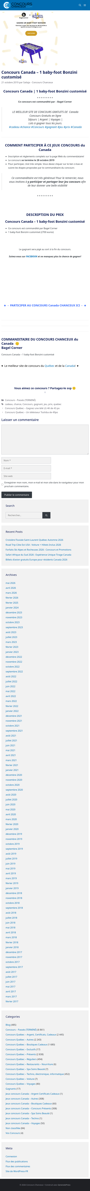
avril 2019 (11, 873)
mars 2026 (11, 592)
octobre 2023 (13, 622)
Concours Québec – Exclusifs (21, 1049)
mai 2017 (10, 986)
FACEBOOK (31, 256)
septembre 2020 (14, 789)
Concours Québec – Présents (21, 1054)
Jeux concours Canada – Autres (22, 1098)
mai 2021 (10, 750)
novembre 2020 (14, 779)
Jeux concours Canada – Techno (22, 1118)
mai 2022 (10, 691)
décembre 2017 (14, 952)
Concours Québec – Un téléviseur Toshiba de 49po (31, 412)
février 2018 (12, 942)
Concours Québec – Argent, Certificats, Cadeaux (31, 1034)
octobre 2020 (13, 784)
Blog (8, 1024)
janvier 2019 (12, 888)
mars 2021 (11, 760)
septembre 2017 (14, 967)
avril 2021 (11, 755)
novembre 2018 (14, 898)
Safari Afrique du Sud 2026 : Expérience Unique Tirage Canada (38, 554)
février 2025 (12, 602)
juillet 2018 (11, 917)
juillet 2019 (11, 858)
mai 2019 (10, 868)
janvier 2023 (12, 651)
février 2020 (12, 824)
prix (50, 404)
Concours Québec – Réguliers (21, 1059)
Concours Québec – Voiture (20, 1078)
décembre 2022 (14, 656)
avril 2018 (11, 932)
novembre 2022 (14, 661)
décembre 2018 (14, 893)
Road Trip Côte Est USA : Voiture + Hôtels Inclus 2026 (33, 544)
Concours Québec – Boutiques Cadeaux (26, 1044)
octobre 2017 (13, 962)
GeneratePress (64, 1185)
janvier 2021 (12, 770)
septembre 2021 (14, 730)
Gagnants (11, 1088)
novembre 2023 (14, 617)
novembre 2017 (14, 957)
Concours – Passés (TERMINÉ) (21, 1029)
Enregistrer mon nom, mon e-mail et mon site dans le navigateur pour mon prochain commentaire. (44, 484)
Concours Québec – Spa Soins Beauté (25, 1069)
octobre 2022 (13, 666)
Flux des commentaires (18, 1166)
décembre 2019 (14, 834)
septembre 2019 (14, 848)
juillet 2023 (11, 637)
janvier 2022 (12, 711)
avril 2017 (11, 991)
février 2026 (12, 597)
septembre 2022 (14, 671)
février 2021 (12, 765)
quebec (57, 404)
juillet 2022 (11, 681)
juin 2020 (10, 804)
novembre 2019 (14, 839)
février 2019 (12, 883)
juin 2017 (10, 981)
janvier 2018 (12, 947)
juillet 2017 (11, 976)
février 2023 (12, 646)
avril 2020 (11, 814)
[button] (80, 5)
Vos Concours (13, 1133)
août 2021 (11, 735)
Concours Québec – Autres (20, 1039)
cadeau (9, 404)
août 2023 (11, 632)
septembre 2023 (14, 627)
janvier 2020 (12, 829)
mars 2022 (11, 701)
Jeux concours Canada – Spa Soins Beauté (27, 1113)
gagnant (38, 404)
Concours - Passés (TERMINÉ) (20, 400)
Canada (70, 366)
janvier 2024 (12, 607)
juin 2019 (10, 863)
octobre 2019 (13, 843)
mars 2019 (11, 878)
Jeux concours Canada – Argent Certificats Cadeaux (32, 1093)
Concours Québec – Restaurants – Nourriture (29, 1064)
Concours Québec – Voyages (20, 1083)
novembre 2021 (14, 720)
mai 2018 (10, 927)
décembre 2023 (14, 612)
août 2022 (11, 676)
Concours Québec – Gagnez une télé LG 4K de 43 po (32, 408)
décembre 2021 (14, 715)
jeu (45, 404)
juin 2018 (10, 922)
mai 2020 (10, 809)
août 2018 (11, 912)
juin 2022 (10, 686)
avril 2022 (11, 696)
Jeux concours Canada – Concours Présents (28, 1108)
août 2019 (11, 853)
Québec (50, 366)
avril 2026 (11, 587)
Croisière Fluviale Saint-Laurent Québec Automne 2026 (34, 539)
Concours (28, 404)
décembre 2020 (14, 774)
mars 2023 (11, 642)
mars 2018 (11, 937)
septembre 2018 (14, 907)
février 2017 (12, 1001)
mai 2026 (10, 583)
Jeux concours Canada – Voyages (23, 1123)
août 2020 (11, 794)
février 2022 (12, 706)
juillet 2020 (11, 799)
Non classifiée (13, 1128)
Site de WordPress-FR (17, 1171)
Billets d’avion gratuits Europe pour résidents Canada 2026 (36, 559)
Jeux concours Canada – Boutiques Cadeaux (29, 1103)
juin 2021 (10, 745)
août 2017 (11, 971)
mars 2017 (11, 996)
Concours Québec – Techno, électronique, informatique (35, 1074)
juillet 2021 (11, 740)
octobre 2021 (13, 725)
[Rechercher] (46, 515)
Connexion (11, 1156)
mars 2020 (11, 819)
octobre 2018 (13, 902)
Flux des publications (17, 1161)
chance (17, 404)
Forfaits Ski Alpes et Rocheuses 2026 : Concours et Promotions (38, 549)
